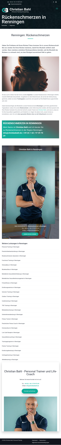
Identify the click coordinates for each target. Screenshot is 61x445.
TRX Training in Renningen (9, 305)
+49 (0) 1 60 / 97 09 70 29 (15, 2)
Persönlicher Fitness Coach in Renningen (13, 323)
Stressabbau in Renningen (9, 265)
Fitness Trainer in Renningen (10, 319)
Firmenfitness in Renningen (9, 283)
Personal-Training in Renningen (10, 247)
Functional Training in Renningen (11, 260)
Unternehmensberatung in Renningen (12, 314)
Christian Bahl (42, 110)
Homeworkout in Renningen (9, 328)
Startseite (4, 25)
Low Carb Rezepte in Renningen (11, 332)
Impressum (35, 440)
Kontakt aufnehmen (29, 391)
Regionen (12, 25)
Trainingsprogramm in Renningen (11, 341)
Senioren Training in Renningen (10, 292)
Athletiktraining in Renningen (10, 359)
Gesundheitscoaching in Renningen (12, 337)
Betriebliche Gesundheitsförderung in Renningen (15, 274)
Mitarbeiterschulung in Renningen (11, 310)
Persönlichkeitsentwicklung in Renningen (13, 251)
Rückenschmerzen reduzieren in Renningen (14, 256)
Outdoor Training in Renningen (10, 296)
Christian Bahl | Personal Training (14, 440)
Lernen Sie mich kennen (30, 234)
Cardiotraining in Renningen (9, 301)
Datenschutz (42, 440)
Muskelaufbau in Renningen (10, 269)
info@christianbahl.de (15, 4)
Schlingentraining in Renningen (10, 355)
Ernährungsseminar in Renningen (11, 287)
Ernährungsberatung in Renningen (11, 350)
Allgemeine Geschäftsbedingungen (40, 442)
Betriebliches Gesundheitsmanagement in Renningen (16, 278)
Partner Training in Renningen (10, 346)
